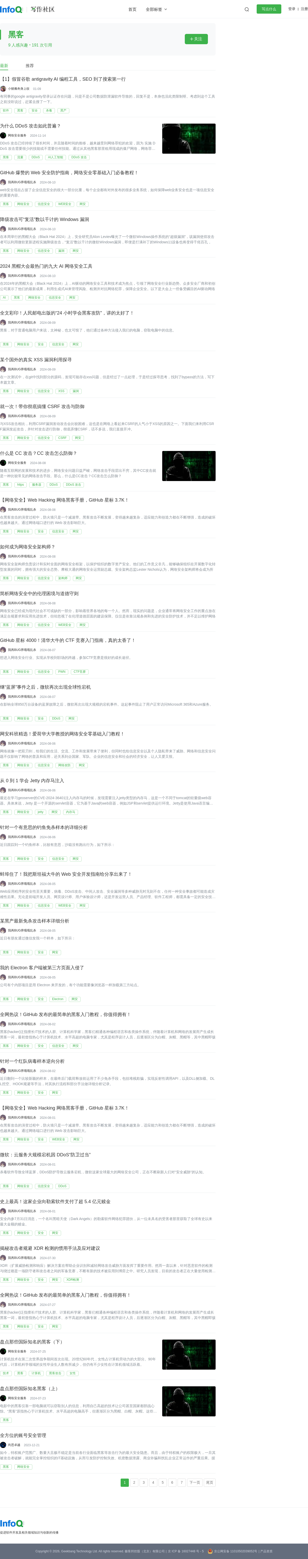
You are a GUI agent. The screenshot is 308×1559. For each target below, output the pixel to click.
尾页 (209, 1482)
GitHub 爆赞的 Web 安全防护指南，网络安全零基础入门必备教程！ (69, 173)
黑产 (63, 110)
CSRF (62, 438)
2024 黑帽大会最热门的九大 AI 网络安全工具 (46, 266)
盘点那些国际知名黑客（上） (30, 1388)
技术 (6, 1373)
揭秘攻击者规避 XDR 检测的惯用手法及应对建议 (50, 1248)
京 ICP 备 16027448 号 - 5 (186, 1551)
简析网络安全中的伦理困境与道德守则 (39, 593)
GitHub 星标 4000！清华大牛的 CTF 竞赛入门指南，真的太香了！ (68, 640)
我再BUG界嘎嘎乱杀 (22, 182)
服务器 (36, 484)
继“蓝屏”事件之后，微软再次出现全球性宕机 (45, 687)
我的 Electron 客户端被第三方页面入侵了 (42, 968)
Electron (57, 999)
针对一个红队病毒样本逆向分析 (32, 1061)
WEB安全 (64, 204)
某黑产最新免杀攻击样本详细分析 (34, 921)
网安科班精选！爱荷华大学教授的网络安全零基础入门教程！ (62, 734)
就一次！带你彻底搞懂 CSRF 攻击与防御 (42, 406)
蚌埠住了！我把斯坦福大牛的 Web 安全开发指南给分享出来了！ (66, 874)
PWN (61, 672)
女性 (73, 1373)
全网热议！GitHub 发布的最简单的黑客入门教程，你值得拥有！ (65, 1014)
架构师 (63, 578)
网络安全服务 (17, 135)
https (20, 484)
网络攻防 (64, 765)
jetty (40, 812)
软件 (6, 110)
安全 (35, 110)
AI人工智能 (55, 157)
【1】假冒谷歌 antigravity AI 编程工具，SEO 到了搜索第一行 (63, 79)
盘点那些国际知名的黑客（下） (32, 1342)
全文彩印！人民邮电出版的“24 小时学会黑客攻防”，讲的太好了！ (67, 313)
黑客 (20, 110)
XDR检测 (72, 1279)
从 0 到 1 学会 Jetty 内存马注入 (32, 780)
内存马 (70, 812)
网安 (83, 204)
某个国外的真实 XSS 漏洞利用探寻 (36, 360)
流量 (20, 157)
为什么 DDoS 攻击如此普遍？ (30, 126)
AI (4, 297)
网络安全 (23, 204)
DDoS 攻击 (78, 157)
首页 (132, 9)
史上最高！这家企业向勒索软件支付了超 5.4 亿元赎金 (55, 1201)
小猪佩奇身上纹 (19, 88)
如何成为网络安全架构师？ (27, 547)
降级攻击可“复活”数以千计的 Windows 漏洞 (44, 219)
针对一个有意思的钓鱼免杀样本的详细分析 (44, 827)
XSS (61, 391)
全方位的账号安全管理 (23, 1435)
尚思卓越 (14, 1445)
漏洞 (61, 251)
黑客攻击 (55, 1373)
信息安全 (44, 204)
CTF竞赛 (80, 672)
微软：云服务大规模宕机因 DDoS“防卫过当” (45, 1155)
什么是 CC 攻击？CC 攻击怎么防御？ (38, 453)
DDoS (36, 157)
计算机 (36, 1373)
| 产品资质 (265, 1551)
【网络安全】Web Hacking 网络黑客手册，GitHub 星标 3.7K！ (64, 500)
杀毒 (49, 110)
